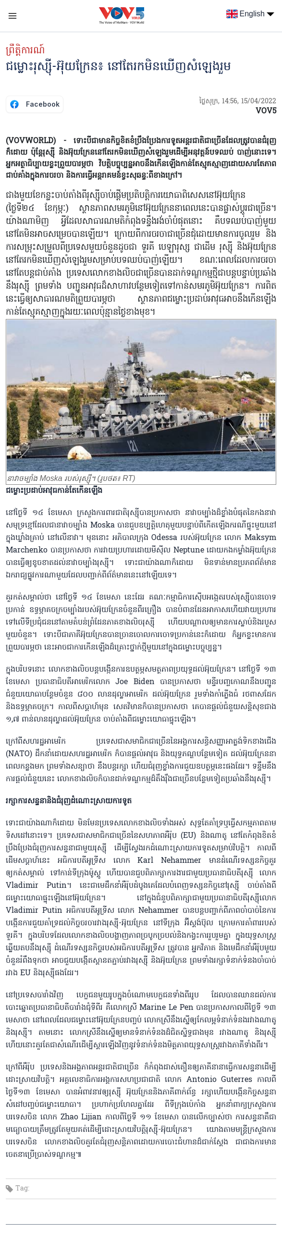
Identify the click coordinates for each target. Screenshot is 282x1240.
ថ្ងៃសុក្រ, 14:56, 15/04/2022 (237, 102)
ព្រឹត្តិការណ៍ (25, 51)
